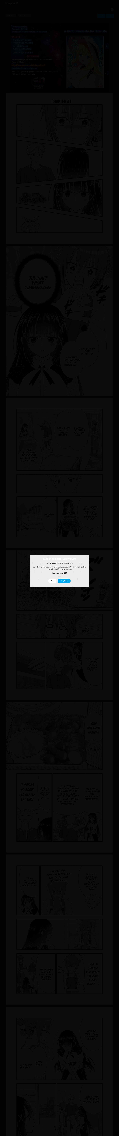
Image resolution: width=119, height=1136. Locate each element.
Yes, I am (64, 581)
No (52, 581)
